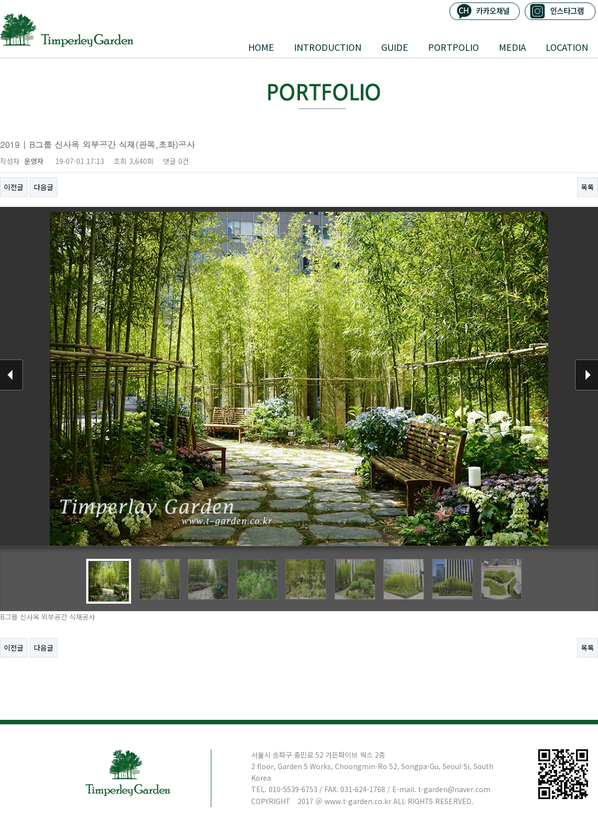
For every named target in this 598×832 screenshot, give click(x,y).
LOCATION (567, 46)
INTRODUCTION (327, 46)
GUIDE (394, 46)
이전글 (13, 187)
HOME (261, 46)
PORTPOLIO (453, 46)
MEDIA (512, 46)
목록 (587, 187)
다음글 (43, 187)
